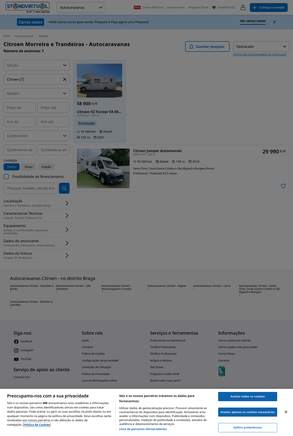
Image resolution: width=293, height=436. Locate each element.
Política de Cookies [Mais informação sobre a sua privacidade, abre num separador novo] (36, 425)
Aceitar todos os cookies (247, 396)
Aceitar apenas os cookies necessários (248, 412)
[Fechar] (286, 412)
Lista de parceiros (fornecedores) (143, 429)
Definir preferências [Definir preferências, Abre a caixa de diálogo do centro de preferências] (248, 427)
